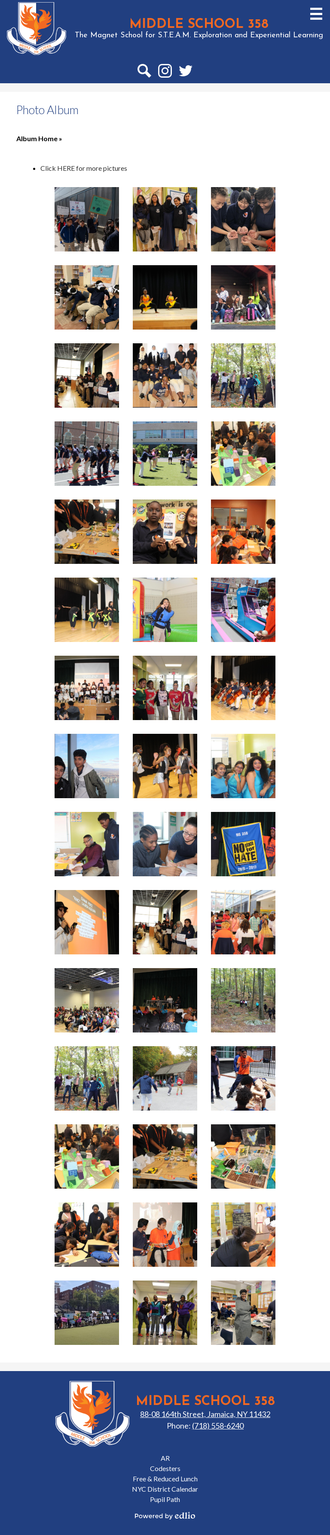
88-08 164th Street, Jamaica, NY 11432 (205, 1414)
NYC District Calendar (165, 1489)
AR (165, 1458)
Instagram (165, 72)
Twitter (185, 72)
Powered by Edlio (165, 1515)
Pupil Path (165, 1499)
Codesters (165, 1468)
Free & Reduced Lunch (165, 1478)
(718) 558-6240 (218, 1425)
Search (144, 72)
